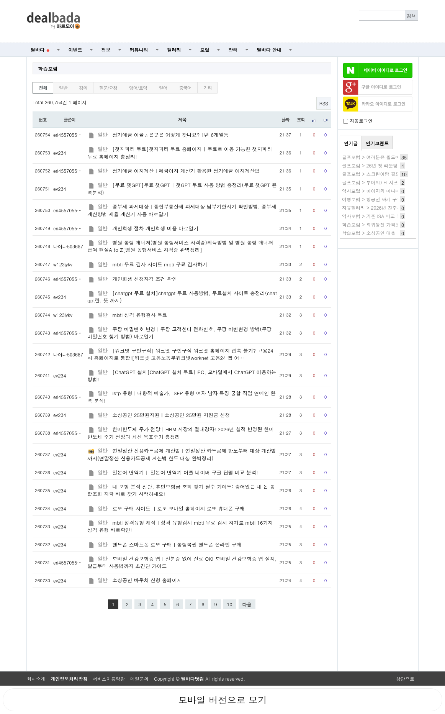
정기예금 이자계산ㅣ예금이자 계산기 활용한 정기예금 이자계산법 (186, 170)
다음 (247, 604)
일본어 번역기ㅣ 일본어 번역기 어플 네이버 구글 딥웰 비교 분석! (185, 472)
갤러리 (174, 49)
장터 (233, 49)
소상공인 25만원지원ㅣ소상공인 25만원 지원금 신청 (171, 415)
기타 (207, 87)
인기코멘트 (377, 143)
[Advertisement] (253, 21)
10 (229, 604)
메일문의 (139, 678)
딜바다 (40, 49)
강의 (83, 87)
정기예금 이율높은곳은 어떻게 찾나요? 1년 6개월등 (171, 134)
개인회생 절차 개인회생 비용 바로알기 (156, 228)
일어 (163, 87)
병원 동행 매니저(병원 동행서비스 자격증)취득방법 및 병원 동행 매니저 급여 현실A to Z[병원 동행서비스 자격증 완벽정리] (180, 246)
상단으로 (405, 678)
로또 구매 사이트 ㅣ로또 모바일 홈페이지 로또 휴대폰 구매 (179, 508)
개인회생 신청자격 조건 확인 (145, 278)
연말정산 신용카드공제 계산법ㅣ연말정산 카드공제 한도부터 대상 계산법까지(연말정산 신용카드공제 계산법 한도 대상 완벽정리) (181, 454)
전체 (43, 87)
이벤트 (75, 49)
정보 (106, 49)
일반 (63, 87)
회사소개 (36, 678)
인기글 (351, 143)
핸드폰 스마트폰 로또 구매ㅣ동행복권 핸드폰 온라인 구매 (177, 544)
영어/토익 (138, 87)
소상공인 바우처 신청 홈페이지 (147, 580)
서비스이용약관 (109, 678)
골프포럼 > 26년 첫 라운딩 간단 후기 (380, 165)
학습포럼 (48, 68)
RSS (323, 103)
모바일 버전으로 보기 (222, 699)
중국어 (185, 87)
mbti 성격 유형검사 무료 (140, 314)
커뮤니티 (139, 49)
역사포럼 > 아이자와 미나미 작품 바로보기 (386, 190)
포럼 (204, 49)
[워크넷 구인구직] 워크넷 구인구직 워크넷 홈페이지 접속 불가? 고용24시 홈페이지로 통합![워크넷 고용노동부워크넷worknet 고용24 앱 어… (180, 354)
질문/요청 (108, 87)
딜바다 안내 (269, 49)
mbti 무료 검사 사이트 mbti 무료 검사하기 (160, 264)
